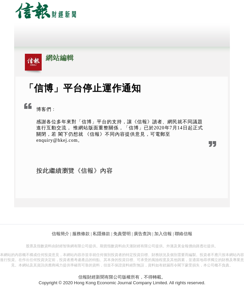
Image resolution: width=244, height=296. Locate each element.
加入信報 (163, 233)
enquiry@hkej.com (57, 140)
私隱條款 (101, 233)
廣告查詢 (142, 233)
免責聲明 (122, 233)
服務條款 (81, 233)
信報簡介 (60, 233)
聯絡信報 (183, 233)
